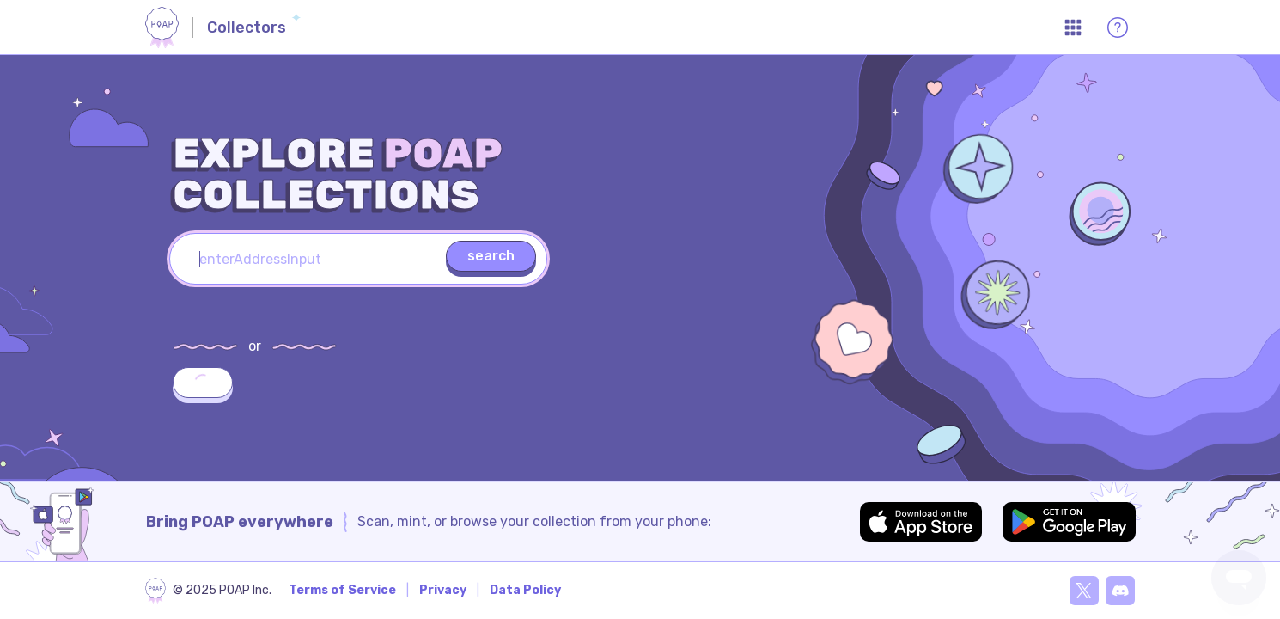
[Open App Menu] (1073, 27)
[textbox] (358, 259)
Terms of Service (342, 590)
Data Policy (525, 590)
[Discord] (1120, 590)
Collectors (246, 27)
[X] (1084, 590)
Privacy (442, 590)
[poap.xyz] (208, 591)
